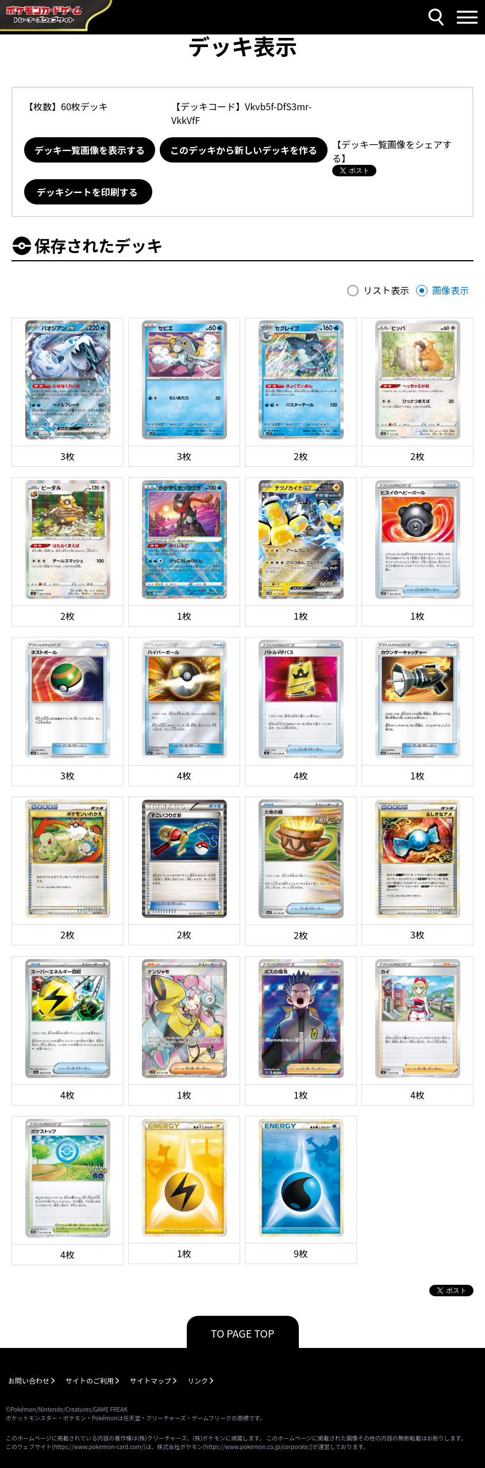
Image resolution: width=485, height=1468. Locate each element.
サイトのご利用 (90, 1380)
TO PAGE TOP (243, 1333)
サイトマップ (150, 1380)
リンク (197, 1380)
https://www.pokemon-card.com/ (98, 1446)
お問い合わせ (28, 1380)
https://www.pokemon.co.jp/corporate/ (258, 1446)
